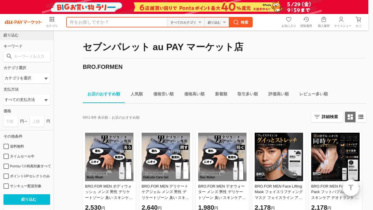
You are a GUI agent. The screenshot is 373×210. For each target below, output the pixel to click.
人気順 (134, 95)
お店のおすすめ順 (101, 95)
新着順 (218, 95)
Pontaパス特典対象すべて (26, 166)
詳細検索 (330, 116)
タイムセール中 (18, 156)
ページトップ (351, 188)
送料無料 (13, 146)
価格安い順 (161, 95)
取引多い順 (245, 95)
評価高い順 (276, 95)
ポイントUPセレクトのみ (26, 176)
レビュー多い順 (311, 95)
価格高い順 (192, 95)
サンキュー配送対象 (22, 186)
